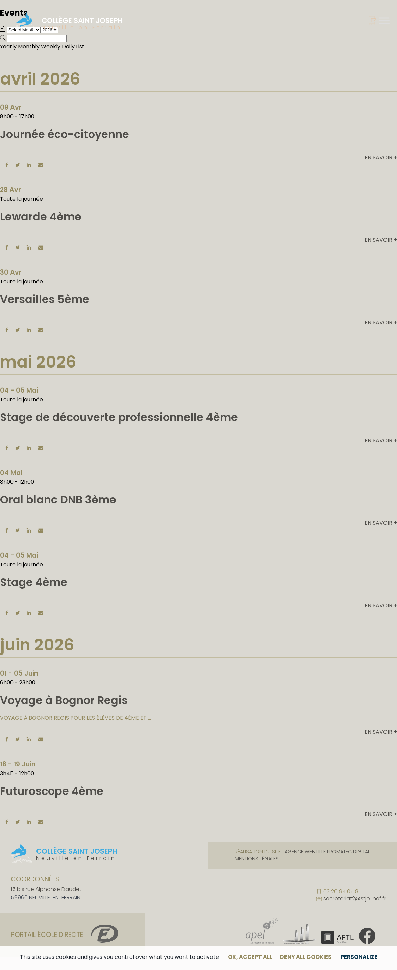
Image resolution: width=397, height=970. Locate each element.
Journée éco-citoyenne (64, 134)
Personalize (359, 957)
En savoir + (381, 157)
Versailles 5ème (44, 299)
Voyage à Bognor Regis (64, 700)
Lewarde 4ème (40, 216)
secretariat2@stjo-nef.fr (354, 899)
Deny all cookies (305, 957)
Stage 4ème (33, 582)
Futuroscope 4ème (51, 791)
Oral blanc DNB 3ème (58, 499)
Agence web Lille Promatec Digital (327, 851)
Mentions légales (257, 858)
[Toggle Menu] (384, 20)
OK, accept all (250, 957)
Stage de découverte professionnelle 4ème (119, 417)
